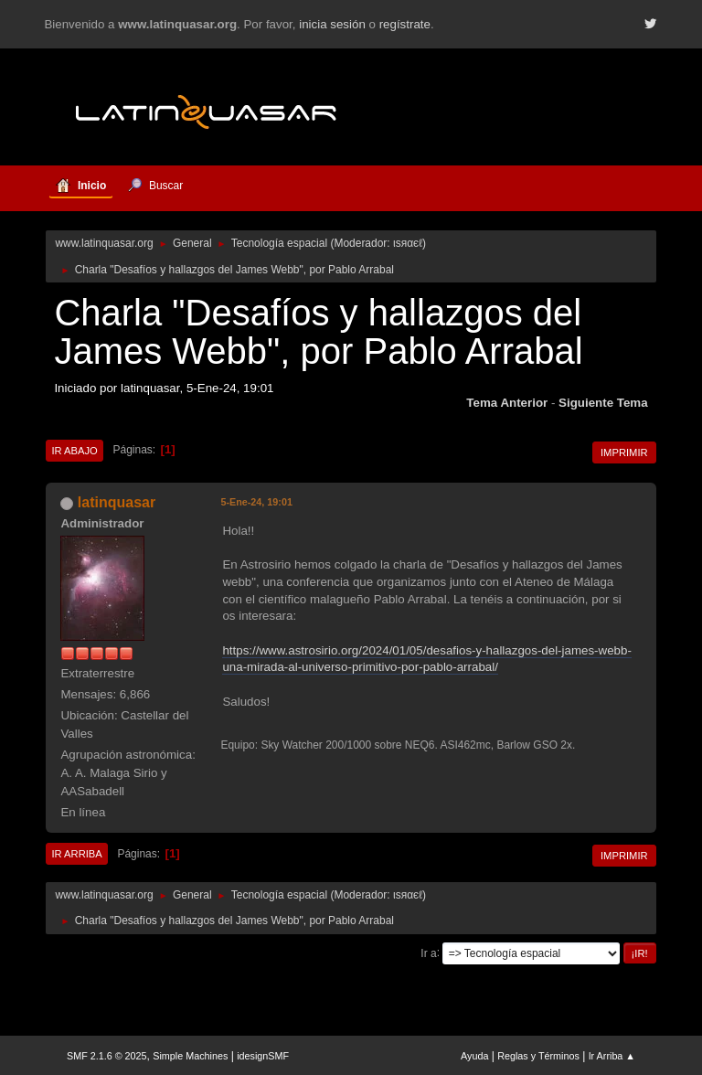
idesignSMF (263, 1055)
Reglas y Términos (538, 1055)
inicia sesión (332, 24)
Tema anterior (507, 403)
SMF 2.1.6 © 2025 (107, 1055)
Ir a (428, 952)
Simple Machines (190, 1055)
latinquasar (116, 502)
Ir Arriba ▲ (612, 1055)
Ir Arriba (76, 853)
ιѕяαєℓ (407, 243)
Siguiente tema (603, 403)
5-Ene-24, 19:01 (256, 501)
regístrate (405, 24)
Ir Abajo (74, 450)
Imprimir (624, 452)
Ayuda (474, 1055)
